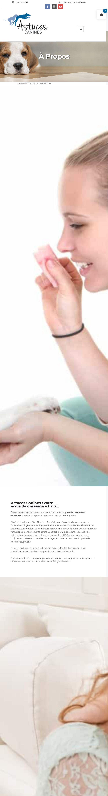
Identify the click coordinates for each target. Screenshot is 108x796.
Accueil (32, 85)
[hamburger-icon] (80, 30)
